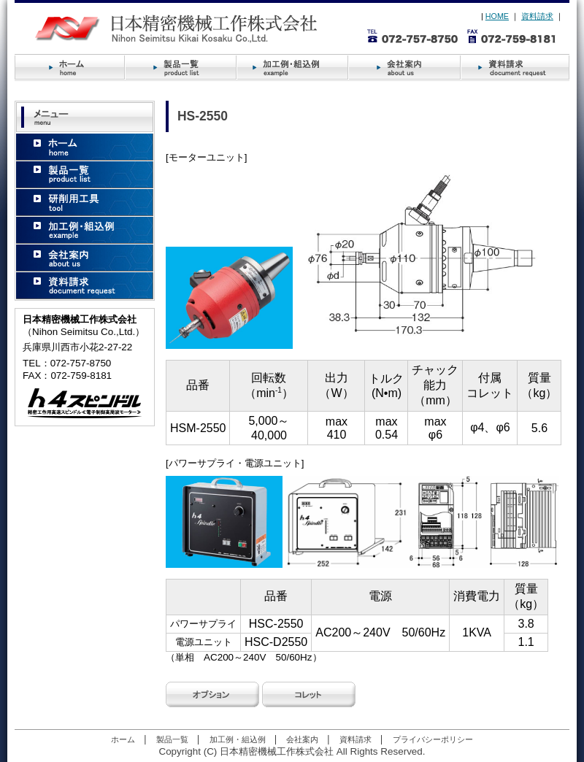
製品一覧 (172, 739)
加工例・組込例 (238, 739)
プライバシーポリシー (433, 739)
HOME (497, 16)
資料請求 (537, 16)
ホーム (123, 739)
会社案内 (302, 739)
